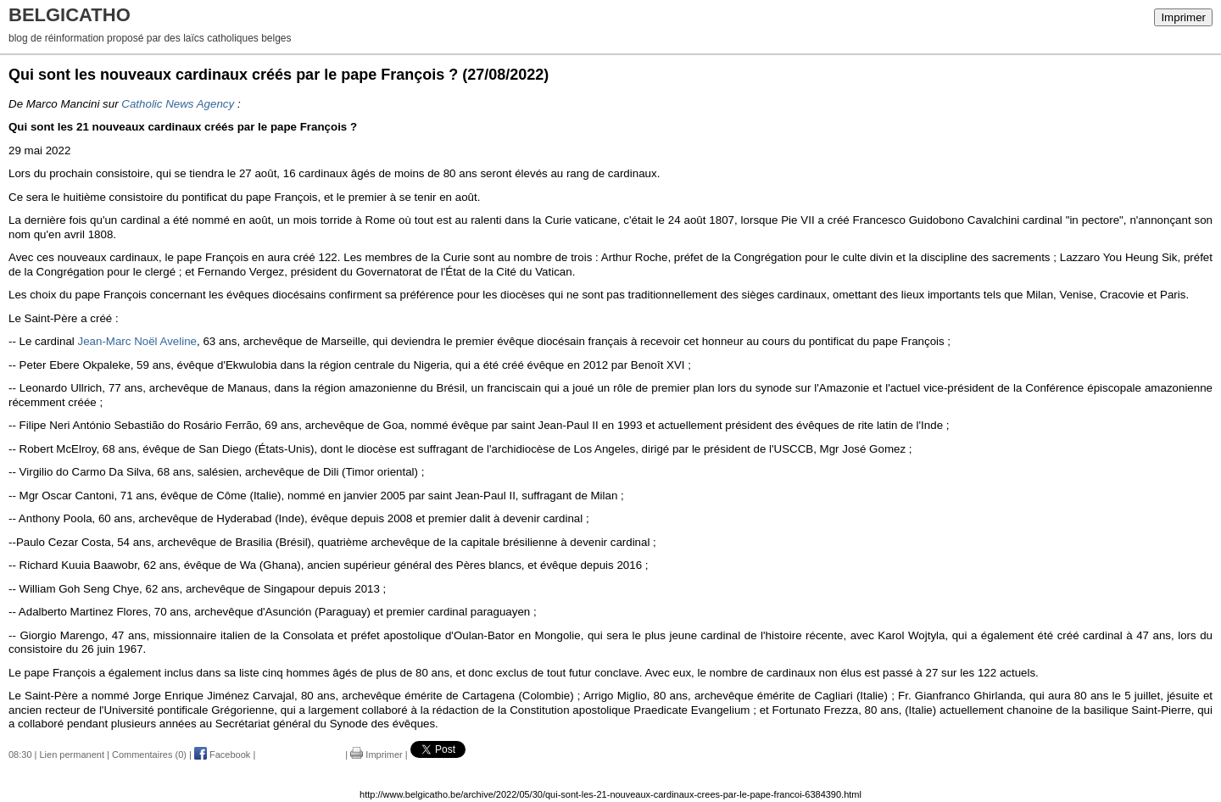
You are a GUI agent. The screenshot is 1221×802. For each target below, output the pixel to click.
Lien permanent (72, 754)
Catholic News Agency (177, 103)
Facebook (222, 754)
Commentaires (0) (149, 754)
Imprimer (1183, 17)
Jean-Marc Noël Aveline (138, 341)
